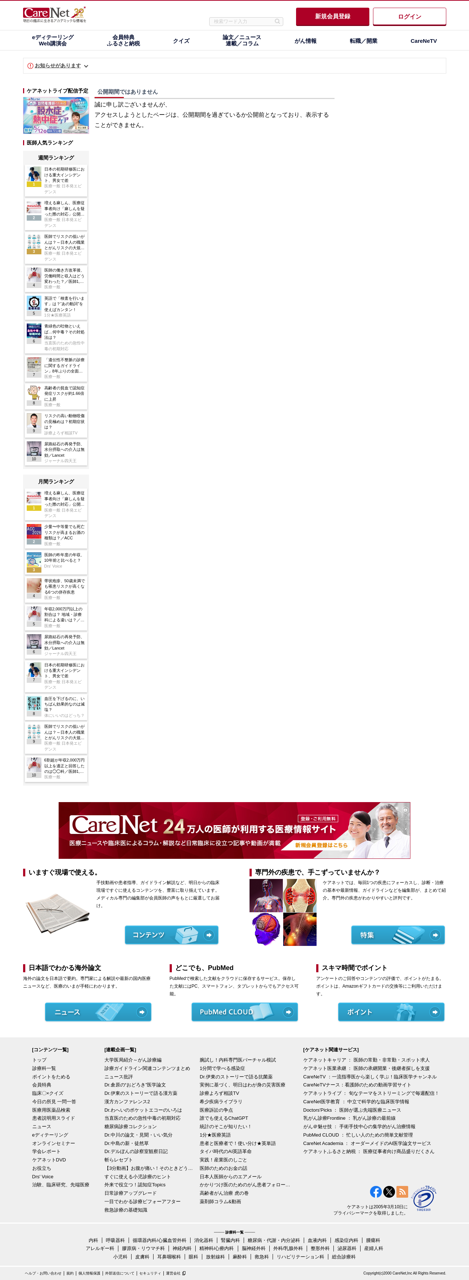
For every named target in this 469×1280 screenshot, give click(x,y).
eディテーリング (50, 1135)
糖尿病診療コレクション (130, 1126)
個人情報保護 (89, 1273)
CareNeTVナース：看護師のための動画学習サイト (357, 1085)
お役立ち (41, 1168)
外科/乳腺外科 (288, 1248)
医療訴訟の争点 (216, 1110)
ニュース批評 (118, 1076)
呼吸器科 (115, 1240)
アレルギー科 (100, 1248)
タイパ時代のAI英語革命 (226, 1151)
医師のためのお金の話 (223, 1168)
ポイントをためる (51, 1076)
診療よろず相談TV (219, 1093)
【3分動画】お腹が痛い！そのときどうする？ (150, 1168)
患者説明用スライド (53, 1118)
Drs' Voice (42, 1176)
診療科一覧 (44, 1068)
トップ (39, 1060)
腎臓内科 (230, 1240)
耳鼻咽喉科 (169, 1257)
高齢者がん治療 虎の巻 (224, 1193)
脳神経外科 (254, 1248)
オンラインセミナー (53, 1143)
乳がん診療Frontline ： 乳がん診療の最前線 (349, 1118)
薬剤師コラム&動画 (220, 1201)
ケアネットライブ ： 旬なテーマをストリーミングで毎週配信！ (371, 1093)
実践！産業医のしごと (223, 1160)
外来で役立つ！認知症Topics (135, 1184)
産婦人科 (373, 1248)
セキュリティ (150, 1273)
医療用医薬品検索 (51, 1110)
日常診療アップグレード (130, 1193)
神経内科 (182, 1248)
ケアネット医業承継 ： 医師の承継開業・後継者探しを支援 (366, 1068)
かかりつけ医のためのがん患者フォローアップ (245, 1184)
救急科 (262, 1257)
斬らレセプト (118, 1160)
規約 (70, 1273)
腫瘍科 (373, 1240)
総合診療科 (344, 1257)
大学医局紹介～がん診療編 (133, 1060)
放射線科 (215, 1257)
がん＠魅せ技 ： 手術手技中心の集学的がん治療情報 (359, 1126)
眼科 (193, 1257)
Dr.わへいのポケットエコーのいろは (143, 1110)
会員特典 (41, 1085)
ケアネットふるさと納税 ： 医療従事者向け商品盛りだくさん (369, 1151)
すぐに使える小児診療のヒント (137, 1176)
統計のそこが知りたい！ (226, 1126)
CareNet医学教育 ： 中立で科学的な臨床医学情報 (356, 1101)
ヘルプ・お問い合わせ (43, 1273)
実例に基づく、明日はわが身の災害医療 (242, 1085)
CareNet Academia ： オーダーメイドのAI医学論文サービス (367, 1143)
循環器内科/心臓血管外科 (160, 1240)
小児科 (120, 1257)
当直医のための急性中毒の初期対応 (142, 1118)
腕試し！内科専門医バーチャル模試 (238, 1060)
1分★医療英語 (215, 1135)
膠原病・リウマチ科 (143, 1248)
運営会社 (173, 1273)
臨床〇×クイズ (48, 1093)
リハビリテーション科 (300, 1257)
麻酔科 (240, 1257)
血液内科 (317, 1240)
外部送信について (119, 1273)
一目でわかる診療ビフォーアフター (142, 1201)
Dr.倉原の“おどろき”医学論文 (135, 1085)
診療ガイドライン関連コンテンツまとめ (147, 1068)
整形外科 (320, 1248)
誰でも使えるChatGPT (224, 1118)
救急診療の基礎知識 (125, 1210)
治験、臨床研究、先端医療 (60, 1184)
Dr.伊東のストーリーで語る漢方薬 (140, 1093)
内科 (93, 1240)
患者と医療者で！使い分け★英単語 (238, 1143)
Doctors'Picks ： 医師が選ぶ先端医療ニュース (352, 1110)
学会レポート (46, 1151)
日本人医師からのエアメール (231, 1176)
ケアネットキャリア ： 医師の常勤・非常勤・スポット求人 (366, 1060)
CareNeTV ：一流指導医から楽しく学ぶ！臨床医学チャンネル (370, 1076)
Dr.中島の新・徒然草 (126, 1143)
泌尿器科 (347, 1248)
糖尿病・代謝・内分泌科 (274, 1240)
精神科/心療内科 (216, 1248)
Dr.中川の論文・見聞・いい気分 (138, 1135)
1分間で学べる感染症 (222, 1068)
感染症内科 (346, 1240)
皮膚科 (142, 1257)
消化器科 (203, 1240)
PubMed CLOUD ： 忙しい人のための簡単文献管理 (358, 1135)
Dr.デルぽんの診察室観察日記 (136, 1151)
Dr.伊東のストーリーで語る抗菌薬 (236, 1076)
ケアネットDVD (49, 1160)
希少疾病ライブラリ (221, 1101)
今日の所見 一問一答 (54, 1101)
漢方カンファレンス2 (127, 1101)
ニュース (41, 1126)
